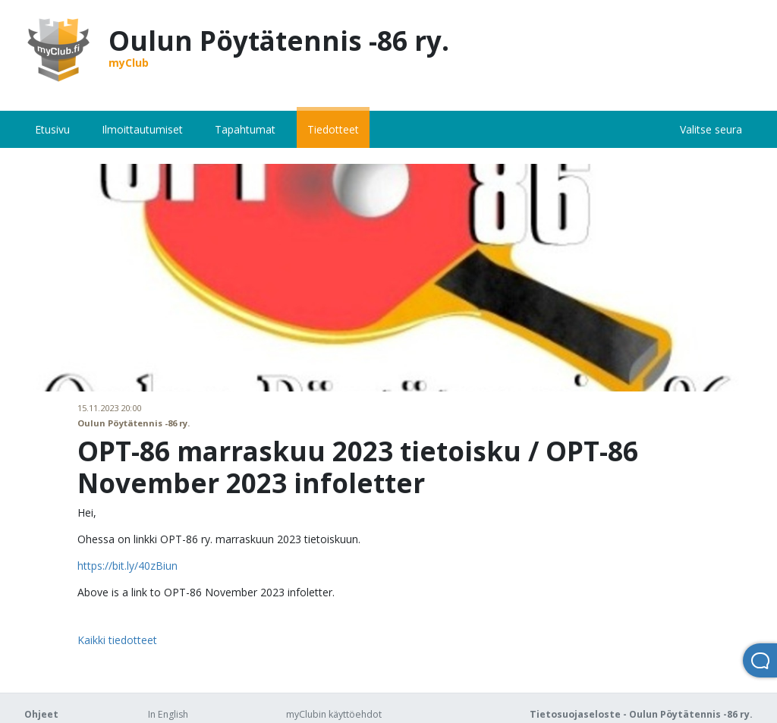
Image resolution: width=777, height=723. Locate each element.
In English (168, 714)
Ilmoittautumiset (142, 129)
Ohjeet (41, 714)
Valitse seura (711, 129)
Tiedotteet (333, 129)
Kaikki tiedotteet (117, 640)
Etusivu (52, 129)
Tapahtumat (245, 129)
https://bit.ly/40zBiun (127, 565)
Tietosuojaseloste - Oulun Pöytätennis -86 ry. (641, 714)
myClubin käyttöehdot (334, 714)
